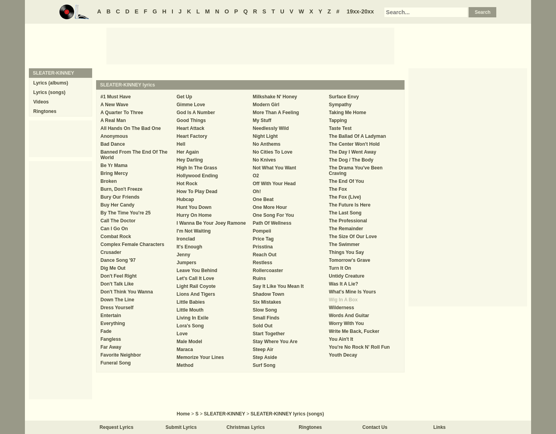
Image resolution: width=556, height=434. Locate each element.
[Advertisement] (250, 45)
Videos (41, 102)
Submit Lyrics (181, 427)
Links (439, 427)
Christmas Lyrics (246, 427)
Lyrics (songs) (49, 92)
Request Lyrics (117, 427)
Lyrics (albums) (50, 83)
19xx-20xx (360, 11)
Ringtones (45, 111)
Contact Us (374, 427)
